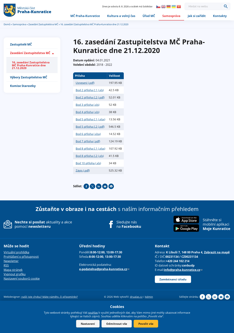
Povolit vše (145, 324)
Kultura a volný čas (121, 16)
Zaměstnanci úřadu (172, 279)
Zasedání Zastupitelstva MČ (43, 24)
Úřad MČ (149, 16)
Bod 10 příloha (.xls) (88, 163)
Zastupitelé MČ (21, 45)
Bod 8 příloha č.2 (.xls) (90, 156)
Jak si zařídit (197, 16)
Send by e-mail (105, 186)
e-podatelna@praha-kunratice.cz (104, 269)
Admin (149, 297)
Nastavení (88, 324)
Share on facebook (86, 186)
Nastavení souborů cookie (22, 279)
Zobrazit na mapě (217, 252)
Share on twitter (92, 186)
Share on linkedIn (98, 186)
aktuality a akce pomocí (43, 224)
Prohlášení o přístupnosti (21, 257)
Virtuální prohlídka (16, 252)
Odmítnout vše (116, 324)
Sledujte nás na (128, 224)
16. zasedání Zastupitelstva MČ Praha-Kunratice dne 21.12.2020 (31, 65)
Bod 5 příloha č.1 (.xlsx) (90, 119)
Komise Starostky (23, 86)
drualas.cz (136, 297)
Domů (7, 24)
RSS (6, 266)
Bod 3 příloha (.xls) (87, 104)
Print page (111, 186)
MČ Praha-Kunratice (85, 16)
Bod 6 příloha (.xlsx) (88, 134)
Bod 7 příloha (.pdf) (88, 141)
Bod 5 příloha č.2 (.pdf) (90, 126)
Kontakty (220, 16)
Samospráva (171, 16)
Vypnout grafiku (15, 274)
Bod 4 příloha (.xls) (87, 112)
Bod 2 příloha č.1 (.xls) (90, 90)
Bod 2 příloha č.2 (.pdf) (90, 97)
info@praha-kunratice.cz (183, 270)
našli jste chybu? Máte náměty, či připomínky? (49, 297)
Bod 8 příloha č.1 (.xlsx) (90, 148)
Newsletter (11, 261)
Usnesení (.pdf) (85, 83)
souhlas (93, 312)
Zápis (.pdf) (83, 170)
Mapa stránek (13, 270)
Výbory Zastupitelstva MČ (28, 77)
